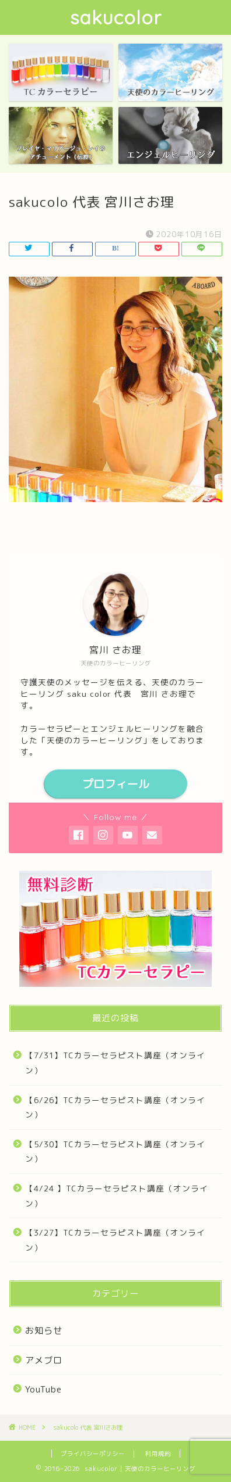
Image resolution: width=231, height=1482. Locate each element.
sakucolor (116, 17)
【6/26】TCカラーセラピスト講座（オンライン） (115, 1107)
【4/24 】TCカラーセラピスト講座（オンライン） (116, 1196)
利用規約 (158, 1453)
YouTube (43, 1389)
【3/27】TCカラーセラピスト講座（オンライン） (115, 1240)
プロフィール (115, 784)
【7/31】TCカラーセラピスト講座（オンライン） (115, 1063)
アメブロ (43, 1360)
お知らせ (43, 1331)
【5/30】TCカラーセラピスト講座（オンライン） (115, 1152)
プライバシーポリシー (93, 1453)
